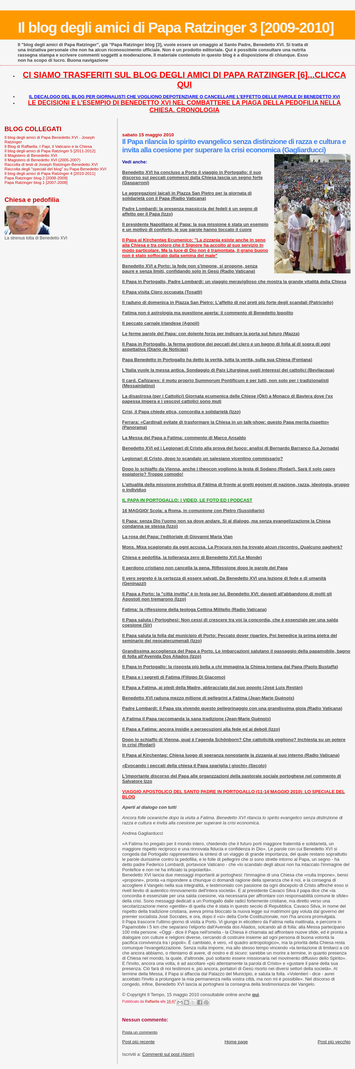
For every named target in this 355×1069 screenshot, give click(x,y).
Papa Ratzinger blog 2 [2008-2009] (36, 178)
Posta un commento (139, 1032)
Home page (236, 1041)
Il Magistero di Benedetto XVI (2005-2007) (42, 160)
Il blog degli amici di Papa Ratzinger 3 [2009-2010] (176, 27)
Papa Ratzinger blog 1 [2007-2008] (36, 182)
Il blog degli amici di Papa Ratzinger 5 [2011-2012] (50, 151)
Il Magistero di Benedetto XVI (31, 155)
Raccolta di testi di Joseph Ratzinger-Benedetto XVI (51, 164)
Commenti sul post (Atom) (168, 1054)
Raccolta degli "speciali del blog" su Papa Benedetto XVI (55, 169)
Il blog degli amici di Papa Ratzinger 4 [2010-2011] (50, 173)
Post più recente (138, 1041)
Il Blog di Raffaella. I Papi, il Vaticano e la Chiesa (48, 146)
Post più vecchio (334, 1041)
